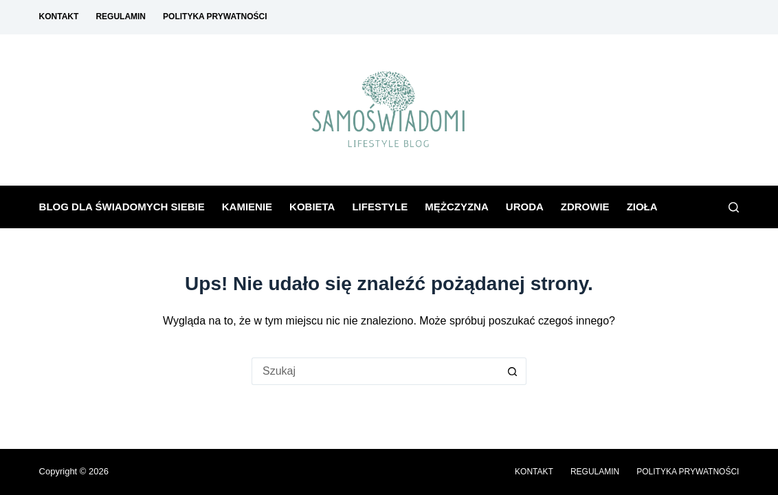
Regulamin (121, 16)
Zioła (642, 206)
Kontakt (59, 16)
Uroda (525, 206)
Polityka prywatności (215, 16)
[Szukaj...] (375, 371)
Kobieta (312, 206)
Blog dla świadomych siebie (122, 206)
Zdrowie (585, 206)
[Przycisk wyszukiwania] (512, 371)
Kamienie (247, 206)
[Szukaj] (734, 207)
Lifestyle (380, 206)
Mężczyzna (457, 206)
